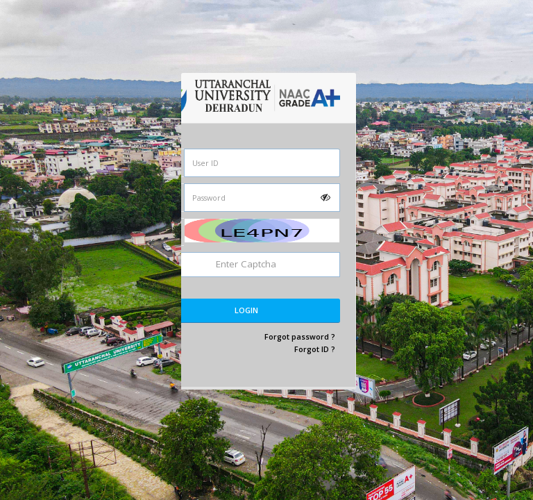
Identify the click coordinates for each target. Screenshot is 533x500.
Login (246, 310)
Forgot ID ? (314, 349)
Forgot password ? (299, 336)
